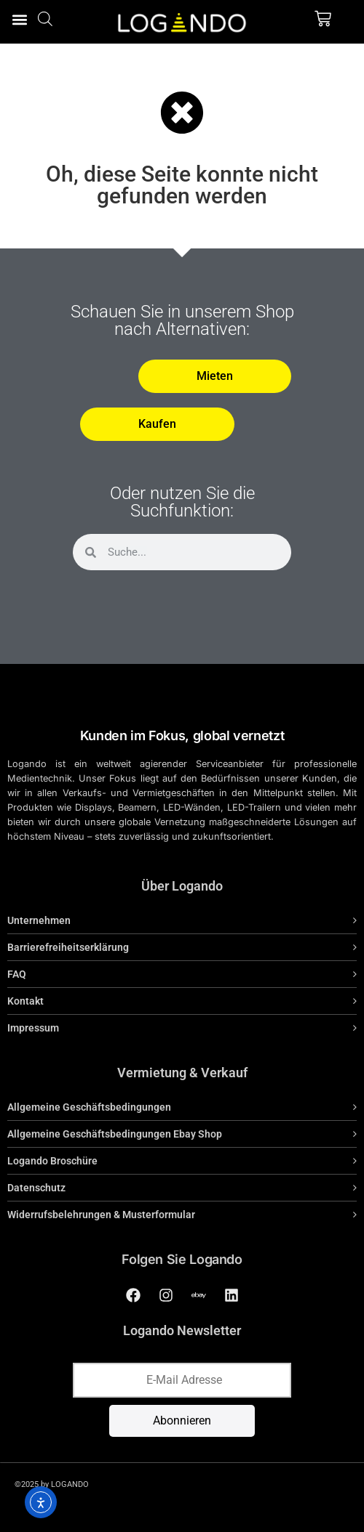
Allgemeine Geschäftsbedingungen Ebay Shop (114, 1134)
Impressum (33, 1028)
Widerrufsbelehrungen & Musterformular (101, 1214)
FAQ (16, 974)
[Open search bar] (45, 18)
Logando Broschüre (52, 1161)
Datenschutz (36, 1187)
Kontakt (25, 1001)
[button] (19, 19)
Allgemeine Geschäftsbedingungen (89, 1107)
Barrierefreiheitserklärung (68, 947)
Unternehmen (39, 920)
